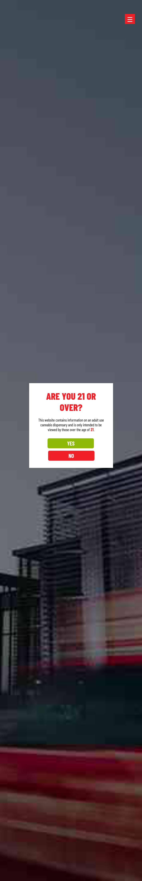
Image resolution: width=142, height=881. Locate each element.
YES (53, 449)
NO (88, 449)
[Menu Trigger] (130, 19)
